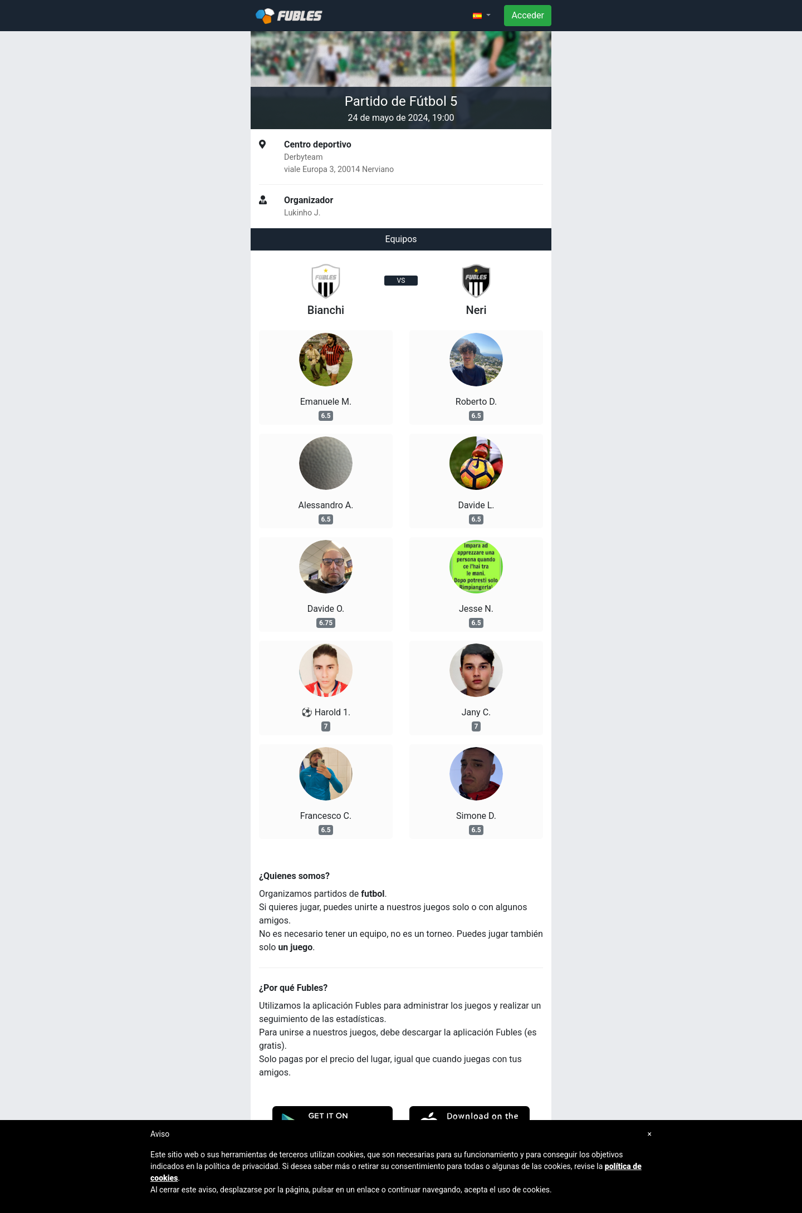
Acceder (527, 15)
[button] (481, 15)
